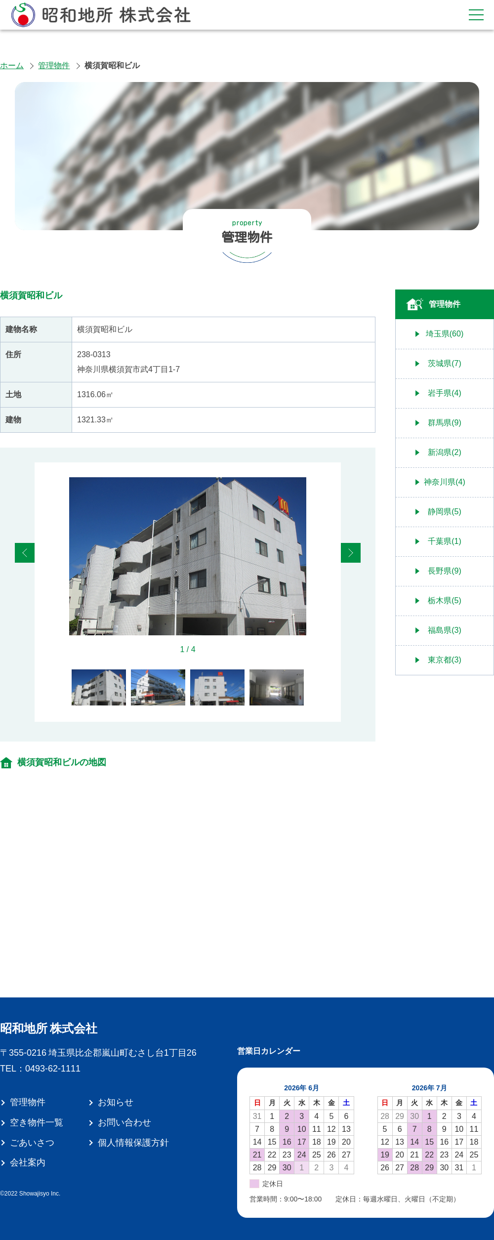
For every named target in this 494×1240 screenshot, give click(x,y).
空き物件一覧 (36, 1122)
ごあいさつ (32, 1143)
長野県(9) (444, 571)
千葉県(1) (444, 541)
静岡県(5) (444, 511)
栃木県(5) (444, 600)
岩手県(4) (444, 393)
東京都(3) (444, 660)
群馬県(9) (444, 422)
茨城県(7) (444, 363)
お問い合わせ (124, 1122)
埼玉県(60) (444, 334)
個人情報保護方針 (133, 1143)
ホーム (12, 65)
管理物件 (54, 65)
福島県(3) (444, 630)
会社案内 (27, 1162)
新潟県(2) (444, 452)
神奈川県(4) (444, 482)
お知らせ (115, 1102)
